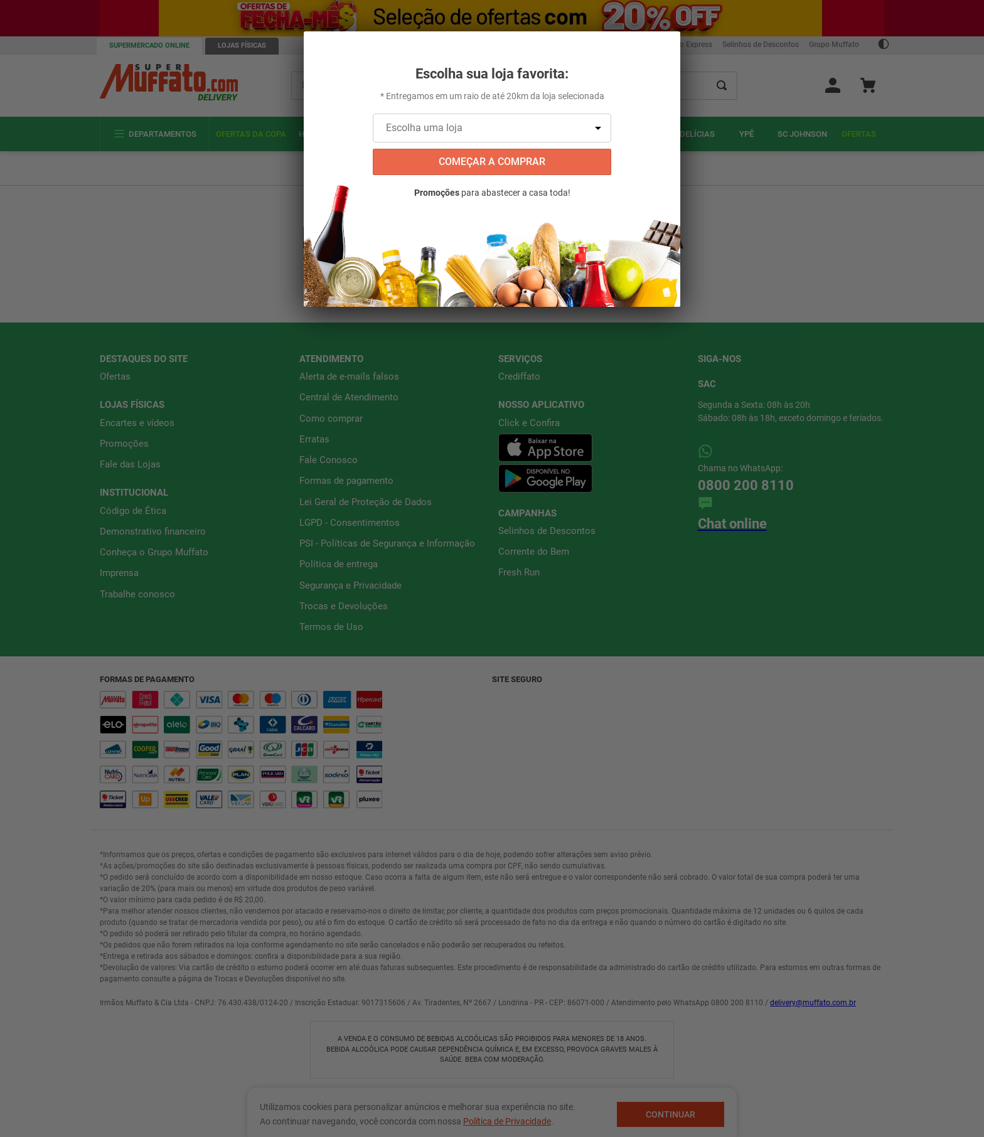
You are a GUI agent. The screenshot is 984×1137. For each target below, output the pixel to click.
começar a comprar (492, 162)
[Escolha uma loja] (492, 128)
